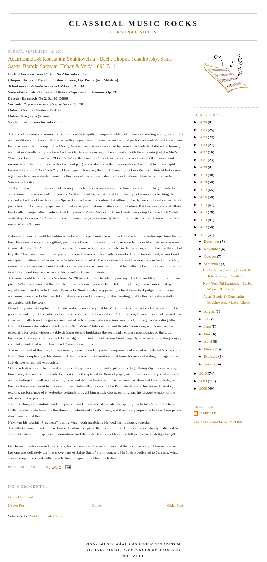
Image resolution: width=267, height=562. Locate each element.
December (212, 241)
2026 (203, 122)
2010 (203, 373)
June (208, 326)
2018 (203, 182)
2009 (203, 381)
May (208, 334)
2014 (203, 212)
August (210, 311)
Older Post (175, 505)
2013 (203, 220)
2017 (203, 190)
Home (96, 505)
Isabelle (207, 413)
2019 (203, 175)
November (212, 249)
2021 (203, 160)
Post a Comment (20, 497)
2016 (203, 197)
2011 (203, 235)
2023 (203, 145)
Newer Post (16, 505)
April (208, 341)
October (210, 256)
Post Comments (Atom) (47, 516)
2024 (203, 137)
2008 (203, 388)
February (211, 356)
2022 (203, 152)
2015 (203, 205)
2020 (203, 167)
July (207, 319)
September (212, 264)
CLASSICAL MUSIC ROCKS (134, 23)
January (210, 364)
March (209, 349)
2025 (203, 130)
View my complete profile (218, 421)
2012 (203, 227)
